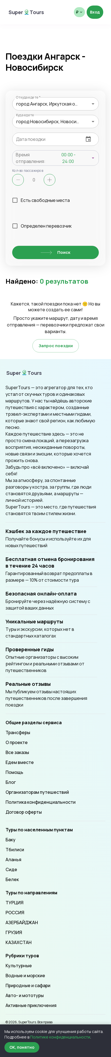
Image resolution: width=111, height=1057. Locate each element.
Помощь (14, 772)
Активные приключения (31, 1005)
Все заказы (17, 752)
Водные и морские (25, 975)
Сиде (11, 869)
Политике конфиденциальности (60, 1037)
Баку (11, 840)
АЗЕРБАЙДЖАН (22, 922)
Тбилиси (15, 850)
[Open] (93, 104)
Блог (11, 782)
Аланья (13, 859)
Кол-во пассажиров (27, 170)
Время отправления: (30, 158)
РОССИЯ (15, 913)
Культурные (19, 966)
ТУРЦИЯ (15, 903)
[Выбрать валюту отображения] (79, 12)
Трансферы (18, 732)
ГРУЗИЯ (14, 932)
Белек (12, 879)
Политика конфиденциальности (41, 802)
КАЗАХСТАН (19, 942)
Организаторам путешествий (37, 792)
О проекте (17, 742)
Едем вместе (20, 762)
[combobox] (55, 103)
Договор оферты (24, 812)
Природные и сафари (28, 985)
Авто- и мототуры (25, 995)
